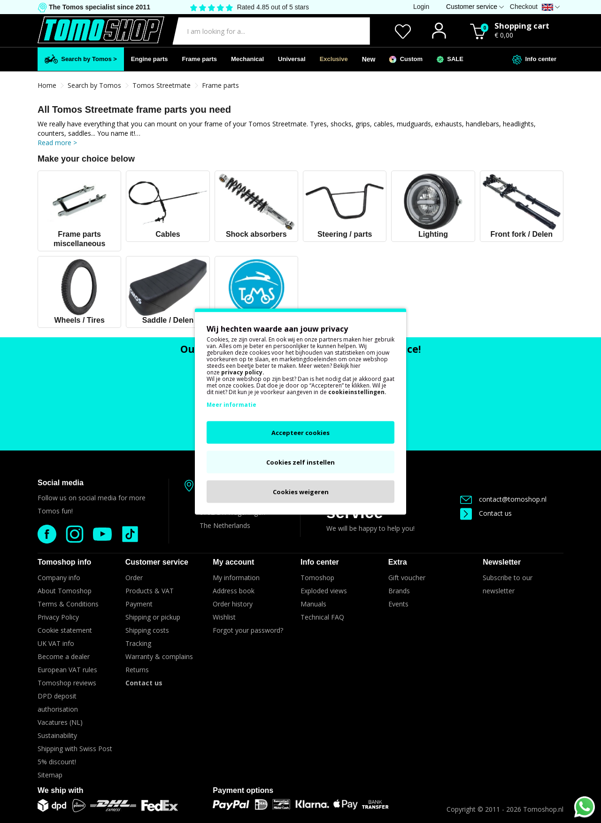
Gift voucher (406, 577)
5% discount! (57, 761)
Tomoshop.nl (543, 809)
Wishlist (224, 617)
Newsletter (502, 562)
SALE (450, 59)
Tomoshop (317, 577)
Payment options (243, 790)
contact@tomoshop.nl (503, 499)
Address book (233, 590)
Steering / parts (344, 234)
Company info (59, 577)
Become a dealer (64, 656)
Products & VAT (149, 590)
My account (233, 562)
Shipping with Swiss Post (75, 748)
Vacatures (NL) (60, 722)
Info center (534, 59)
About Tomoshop (65, 590)
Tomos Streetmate (161, 85)
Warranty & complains (159, 656)
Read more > (57, 142)
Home (47, 85)
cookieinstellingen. (357, 392)
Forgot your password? (248, 630)
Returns (137, 669)
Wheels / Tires (79, 320)
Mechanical (247, 58)
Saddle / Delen (167, 320)
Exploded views (323, 590)
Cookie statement (65, 630)
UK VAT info (56, 643)
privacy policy (241, 372)
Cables (167, 234)
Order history (233, 603)
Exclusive (334, 58)
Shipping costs (147, 630)
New (369, 59)
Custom (406, 59)
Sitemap (50, 774)
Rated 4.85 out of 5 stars (273, 7)
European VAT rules (67, 669)
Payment (139, 603)
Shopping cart (521, 25)
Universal (292, 58)
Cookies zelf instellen (300, 462)
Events (398, 603)
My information (236, 577)
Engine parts (149, 58)
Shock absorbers (256, 234)
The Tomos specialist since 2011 (98, 7)
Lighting (433, 234)
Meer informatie (231, 405)
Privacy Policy (58, 617)
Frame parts (199, 58)
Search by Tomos (94, 85)
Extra (397, 562)
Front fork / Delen (522, 234)
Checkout (524, 6)
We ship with (60, 790)
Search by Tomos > (81, 58)
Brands (399, 590)
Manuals (313, 603)
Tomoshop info (64, 562)
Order (134, 577)
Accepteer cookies (300, 432)
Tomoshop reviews (67, 682)
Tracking (138, 643)
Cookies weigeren (301, 492)
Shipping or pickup (152, 617)
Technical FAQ (322, 617)
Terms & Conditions (68, 603)
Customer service (156, 562)
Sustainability (57, 735)
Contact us (486, 513)
